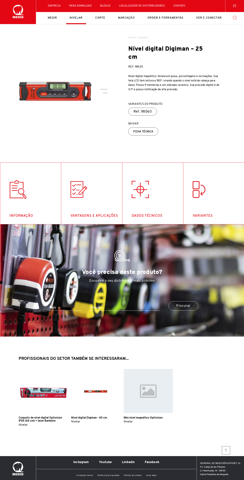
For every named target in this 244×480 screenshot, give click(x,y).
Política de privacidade (108, 475)
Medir (52, 18)
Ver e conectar (209, 18)
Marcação (126, 18)
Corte (100, 18)
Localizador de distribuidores (142, 5)
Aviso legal (151, 475)
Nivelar (76, 18)
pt (235, 5)
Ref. (143, 112)
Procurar (183, 306)
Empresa (54, 5)
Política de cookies (133, 475)
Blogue (105, 5)
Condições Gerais (84, 475)
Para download (80, 5)
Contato (179, 5)
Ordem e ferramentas (165, 18)
